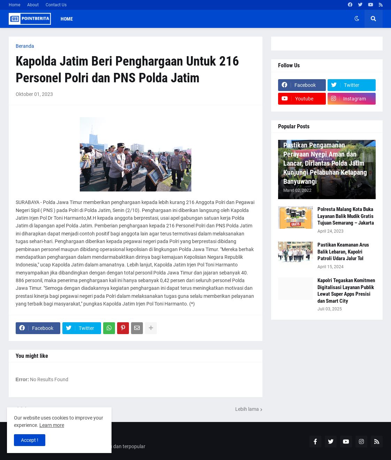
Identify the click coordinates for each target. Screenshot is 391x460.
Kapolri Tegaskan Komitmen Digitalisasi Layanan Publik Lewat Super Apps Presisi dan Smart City (346, 290)
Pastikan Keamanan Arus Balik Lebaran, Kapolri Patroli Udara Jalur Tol (343, 252)
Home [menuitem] (67, 19)
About (33, 4)
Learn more (51, 425)
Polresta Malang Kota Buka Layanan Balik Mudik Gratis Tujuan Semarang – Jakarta (345, 216)
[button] (357, 19)
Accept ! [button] (29, 440)
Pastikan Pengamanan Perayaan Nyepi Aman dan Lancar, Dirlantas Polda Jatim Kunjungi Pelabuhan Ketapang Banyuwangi (325, 163)
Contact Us (56, 4)
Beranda (25, 46)
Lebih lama (247, 409)
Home (14, 4)
